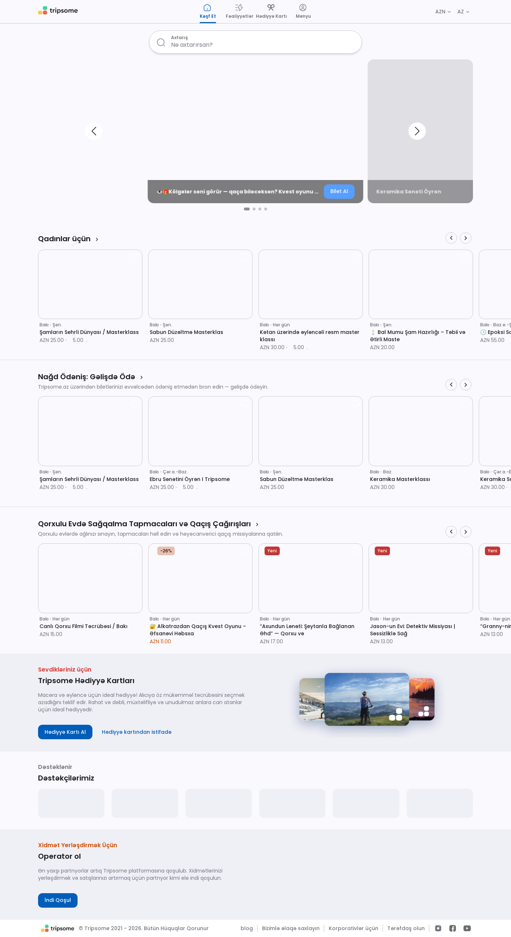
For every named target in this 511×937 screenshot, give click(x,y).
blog (247, 928)
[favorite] (135, 257)
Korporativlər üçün (353, 928)
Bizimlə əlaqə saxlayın (291, 928)
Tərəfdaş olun (406, 928)
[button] (94, 131)
